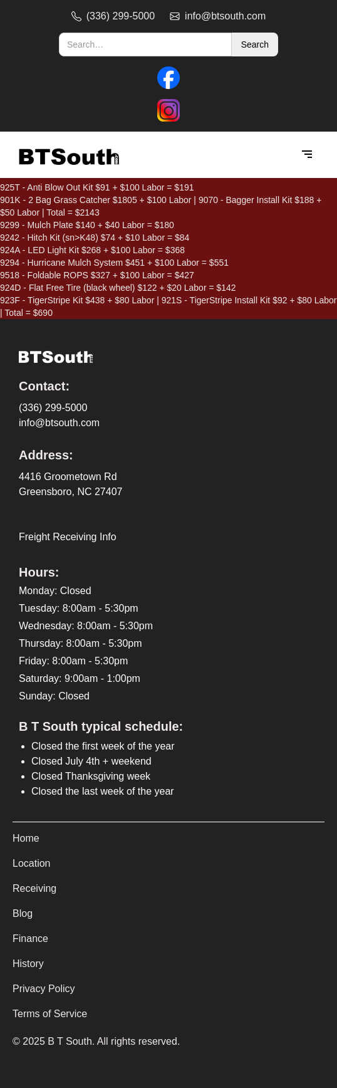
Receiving (34, 888)
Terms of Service (50, 1013)
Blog (23, 913)
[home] (66, 155)
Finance (30, 938)
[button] (306, 155)
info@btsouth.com (59, 422)
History (28, 963)
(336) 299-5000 (53, 407)
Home (26, 838)
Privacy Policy (44, 988)
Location (32, 863)
